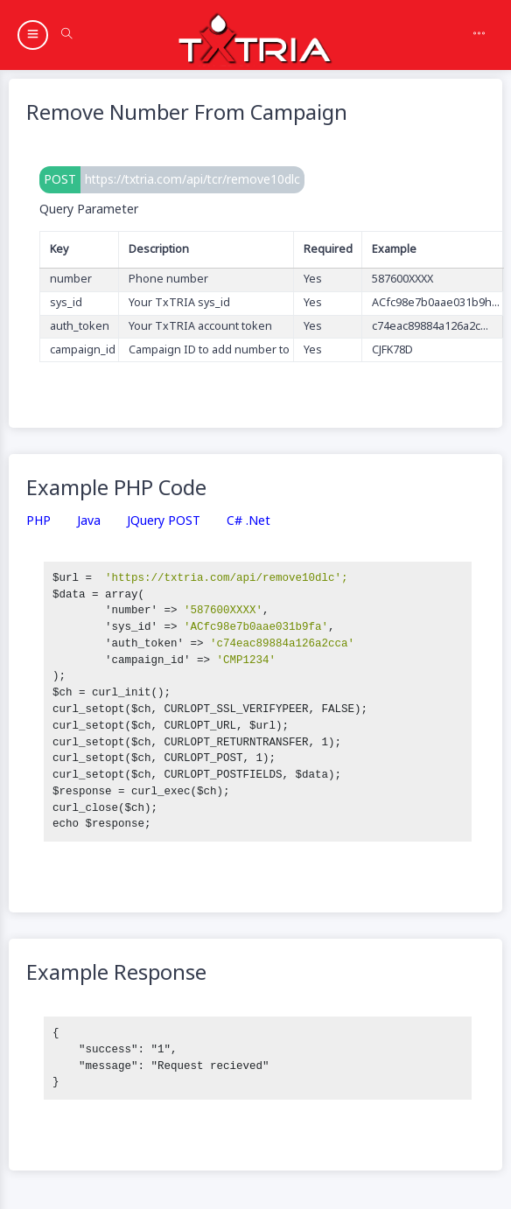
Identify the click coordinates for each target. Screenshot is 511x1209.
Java (89, 521)
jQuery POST (163, 521)
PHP (38, 521)
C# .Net (248, 521)
